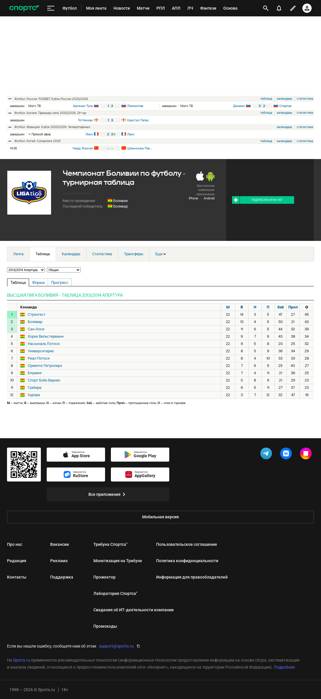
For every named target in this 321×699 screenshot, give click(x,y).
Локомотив (135, 106)
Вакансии (59, 544)
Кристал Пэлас (138, 120)
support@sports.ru (116, 646)
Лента (18, 253)
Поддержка (61, 577)
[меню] (51, 8)
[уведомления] (279, 8)
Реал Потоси (39, 358)
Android (209, 198)
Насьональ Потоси (44, 343)
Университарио (41, 351)
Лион (89, 134)
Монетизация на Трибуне (117, 560)
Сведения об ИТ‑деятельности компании (133, 609)
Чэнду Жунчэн (82, 148)
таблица (266, 98)
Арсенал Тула (83, 106)
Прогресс (59, 282)
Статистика (102, 253)
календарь (284, 98)
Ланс (131, 134)
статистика (305, 98)
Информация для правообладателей (192, 577)
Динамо (239, 106)
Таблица (43, 253)
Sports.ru (21, 660)
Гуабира (34, 387)
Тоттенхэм (85, 120)
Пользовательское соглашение (186, 544)
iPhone (193, 198)
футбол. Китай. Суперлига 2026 (37, 141)
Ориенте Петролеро (45, 365)
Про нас (14, 544)
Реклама (59, 560)
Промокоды (105, 626)
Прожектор (104, 577)
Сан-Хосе (36, 329)
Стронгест (37, 314)
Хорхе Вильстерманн (46, 336)
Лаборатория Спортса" (115, 593)
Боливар (120, 206)
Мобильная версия (160, 517)
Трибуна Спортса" (110, 544)
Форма (38, 282)
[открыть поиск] (266, 8)
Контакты (16, 577)
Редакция (16, 560)
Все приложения (108, 494)
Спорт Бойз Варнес (44, 380)
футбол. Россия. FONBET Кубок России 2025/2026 (51, 99)
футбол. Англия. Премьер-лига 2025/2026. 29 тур (50, 113)
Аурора (34, 395)
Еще (160, 253)
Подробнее (284, 667)
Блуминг (35, 373)
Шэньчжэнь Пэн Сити (139, 148)
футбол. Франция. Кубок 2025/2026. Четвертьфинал (52, 127)
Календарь (71, 253)
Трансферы (133, 253)
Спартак (285, 106)
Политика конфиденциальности (187, 560)
